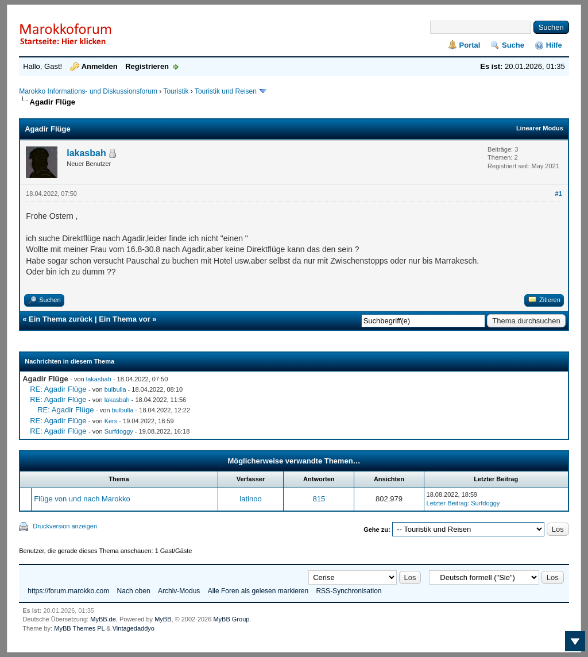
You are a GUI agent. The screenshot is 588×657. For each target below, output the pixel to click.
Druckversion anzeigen (65, 526)
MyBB (162, 619)
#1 (558, 193)
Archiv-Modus (179, 591)
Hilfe (554, 45)
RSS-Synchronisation (348, 591)
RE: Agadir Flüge (58, 389)
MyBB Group (231, 619)
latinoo (250, 498)
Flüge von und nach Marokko (82, 498)
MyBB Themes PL (79, 628)
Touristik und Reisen (226, 91)
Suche (513, 45)
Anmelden (100, 66)
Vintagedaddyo (133, 628)
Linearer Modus (539, 128)
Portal (470, 45)
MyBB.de (103, 619)
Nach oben (133, 591)
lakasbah (86, 153)
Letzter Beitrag (447, 503)
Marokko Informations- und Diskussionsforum (88, 91)
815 (318, 498)
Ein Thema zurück (60, 319)
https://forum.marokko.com (68, 591)
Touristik (175, 91)
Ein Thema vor (124, 319)
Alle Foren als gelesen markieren (258, 591)
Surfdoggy (119, 431)
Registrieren (147, 66)
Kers (111, 421)
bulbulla (115, 389)
